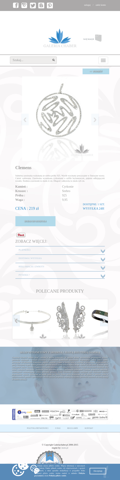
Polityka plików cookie (57, 476)
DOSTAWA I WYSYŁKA (30, 258)
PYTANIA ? (24, 275)
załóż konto (101, 5)
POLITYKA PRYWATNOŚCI (37, 428)
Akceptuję (97, 471)
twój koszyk (95, 39)
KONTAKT (89, 428)
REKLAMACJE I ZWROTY (31, 266)
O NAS (58, 428)
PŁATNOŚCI (25, 250)
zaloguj (87, 5)
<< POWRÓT (95, 71)
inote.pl (65, 448)
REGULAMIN (72, 428)
